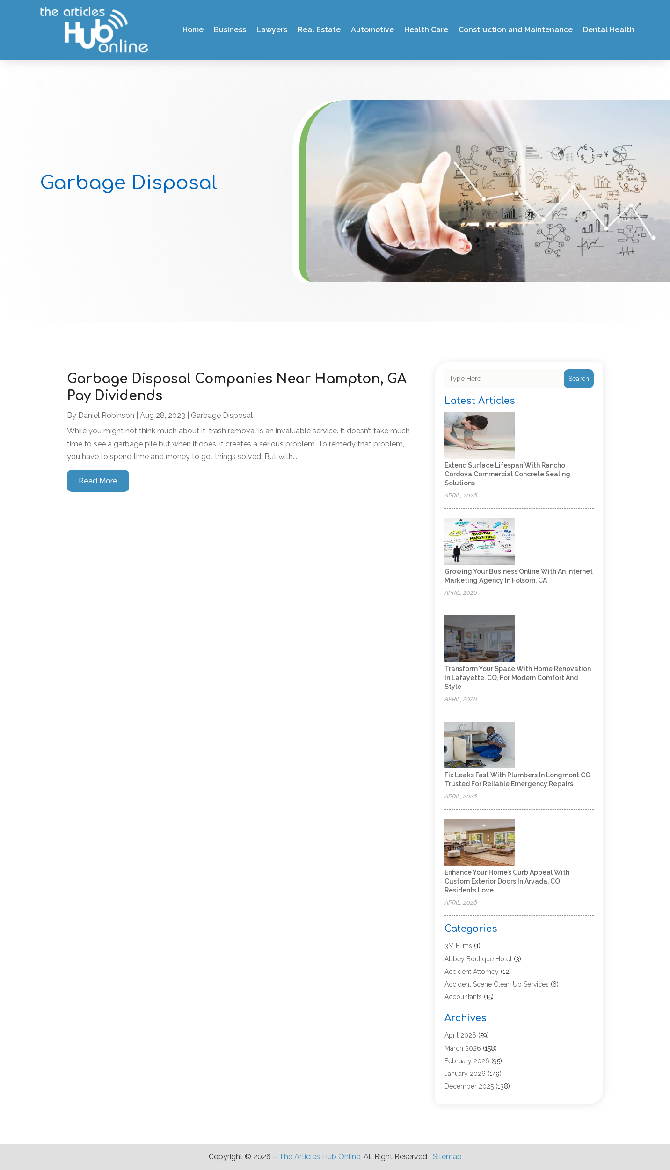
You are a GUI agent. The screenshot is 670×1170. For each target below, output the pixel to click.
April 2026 (460, 1035)
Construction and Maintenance (516, 29)
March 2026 (462, 1048)
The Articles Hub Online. (320, 1156)
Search (578, 378)
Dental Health (608, 29)
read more (98, 480)
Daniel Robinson (106, 415)
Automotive (372, 29)
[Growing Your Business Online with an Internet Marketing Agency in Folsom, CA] (479, 542)
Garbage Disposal (222, 415)
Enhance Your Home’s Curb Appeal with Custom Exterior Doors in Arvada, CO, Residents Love (506, 881)
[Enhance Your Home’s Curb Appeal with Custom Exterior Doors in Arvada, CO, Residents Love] (479, 843)
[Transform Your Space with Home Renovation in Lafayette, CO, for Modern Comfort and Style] (479, 639)
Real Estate (319, 29)
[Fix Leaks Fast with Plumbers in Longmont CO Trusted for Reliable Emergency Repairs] (479, 746)
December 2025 (469, 1086)
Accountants (463, 997)
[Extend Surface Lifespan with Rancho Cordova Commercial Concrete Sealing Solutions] (479, 436)
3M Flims (458, 946)
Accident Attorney (471, 971)
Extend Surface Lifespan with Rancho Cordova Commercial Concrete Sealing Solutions (507, 474)
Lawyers (271, 29)
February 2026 (466, 1061)
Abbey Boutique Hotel (478, 959)
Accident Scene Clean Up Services (496, 984)
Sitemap (447, 1156)
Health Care (426, 29)
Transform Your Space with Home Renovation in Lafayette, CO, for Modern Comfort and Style (517, 677)
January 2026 (465, 1073)
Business (230, 29)
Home (193, 29)
